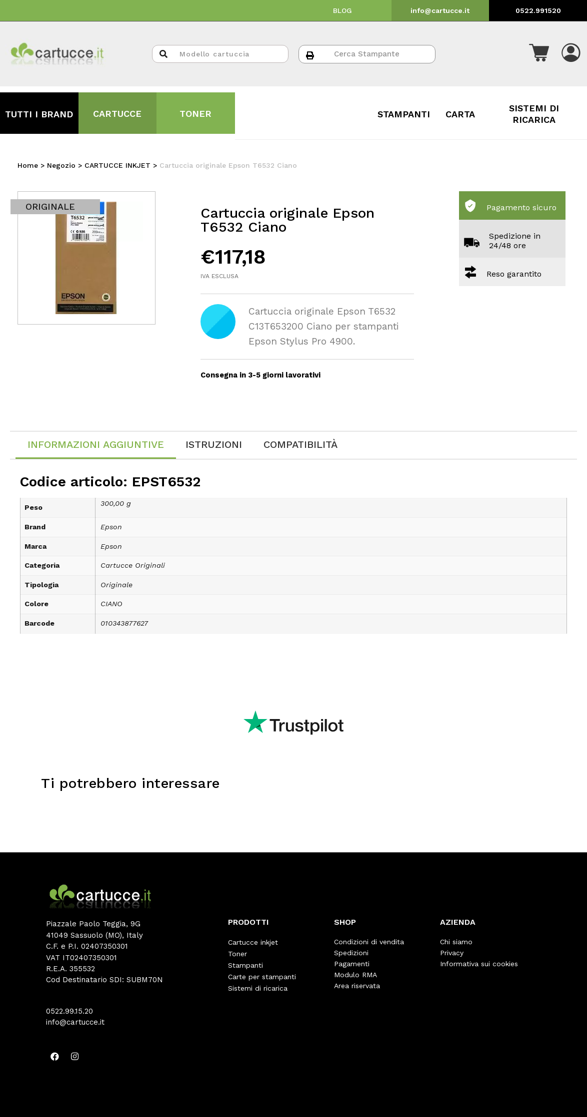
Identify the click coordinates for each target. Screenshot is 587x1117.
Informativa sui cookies (479, 964)
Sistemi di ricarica (258, 986)
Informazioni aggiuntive (96, 444)
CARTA (460, 114)
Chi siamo (456, 942)
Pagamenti (352, 964)
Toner (237, 953)
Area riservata (357, 986)
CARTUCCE (117, 113)
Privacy (452, 953)
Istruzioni (214, 444)
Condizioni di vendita (369, 942)
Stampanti (245, 964)
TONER (196, 113)
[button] (539, 54)
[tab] (96, 445)
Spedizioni (351, 953)
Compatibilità (301, 444)
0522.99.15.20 (69, 1011)
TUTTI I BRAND (39, 114)
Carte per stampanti (262, 975)
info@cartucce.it (440, 10)
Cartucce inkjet (253, 942)
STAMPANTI (404, 114)
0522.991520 (538, 10)
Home (28, 165)
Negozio (61, 165)
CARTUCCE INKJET (117, 165)
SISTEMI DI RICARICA (534, 113)
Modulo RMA (355, 975)
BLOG (342, 10)
